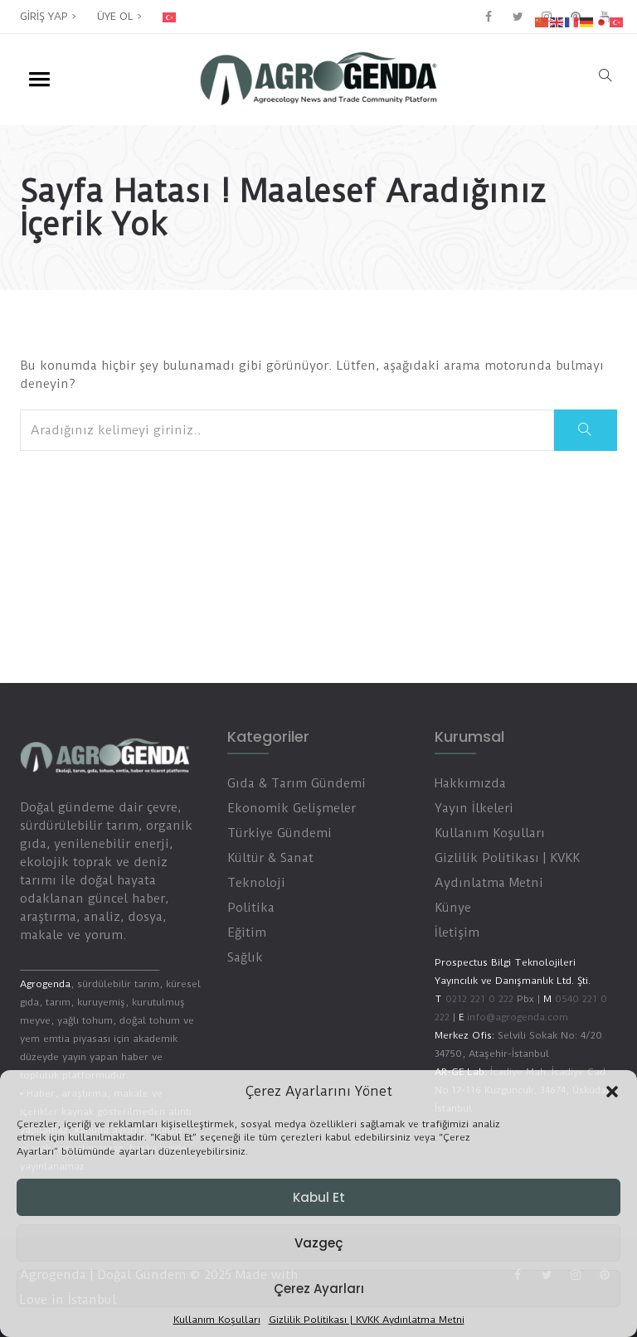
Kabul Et (319, 1197)
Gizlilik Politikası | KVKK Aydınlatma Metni (366, 1320)
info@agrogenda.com (517, 1017)
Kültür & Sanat (270, 857)
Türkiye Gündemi (279, 833)
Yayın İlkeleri (474, 808)
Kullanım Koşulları (216, 1320)
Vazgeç (318, 1243)
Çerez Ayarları (319, 1288)
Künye (453, 907)
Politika (251, 907)
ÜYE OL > (119, 16)
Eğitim (246, 932)
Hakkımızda (470, 783)
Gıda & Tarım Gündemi (296, 783)
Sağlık (245, 957)
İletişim (457, 932)
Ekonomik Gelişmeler (291, 808)
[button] (612, 1091)
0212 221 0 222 (479, 999)
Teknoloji (256, 882)
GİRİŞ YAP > (48, 16)
